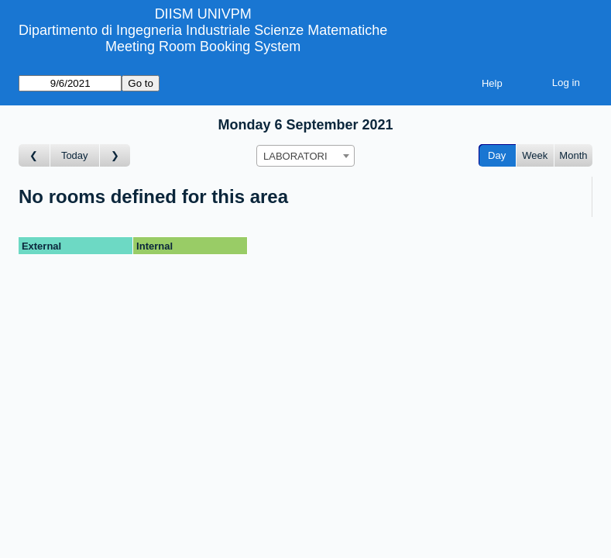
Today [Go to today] (74, 155)
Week (534, 155)
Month (573, 155)
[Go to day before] (34, 155)
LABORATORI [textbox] (295, 156)
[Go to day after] (115, 155)
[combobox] (305, 156)
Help (492, 83)
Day (497, 155)
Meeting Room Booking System (202, 46)
